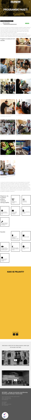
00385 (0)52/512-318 (8, 397)
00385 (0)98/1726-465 (8, 398)
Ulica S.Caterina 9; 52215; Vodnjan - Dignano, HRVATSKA (12, 396)
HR (14, 334)
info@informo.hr (6, 399)
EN (17, 334)
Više (15, 360)
